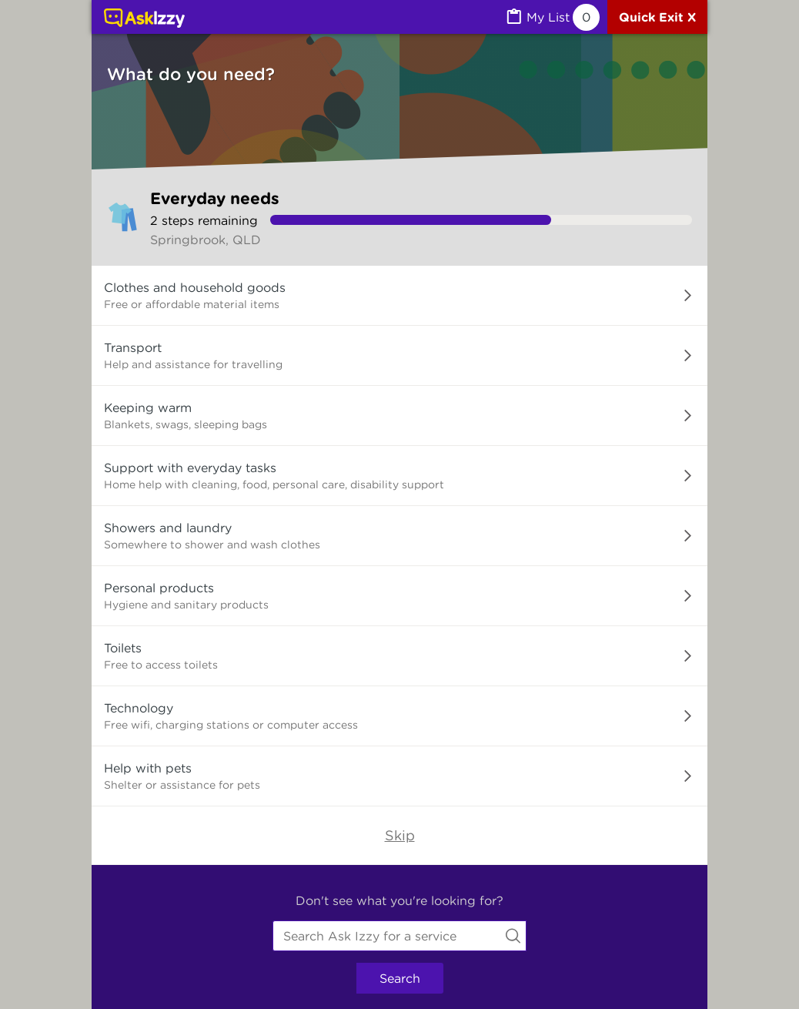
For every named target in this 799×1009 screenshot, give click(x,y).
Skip (400, 835)
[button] (399, 296)
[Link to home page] (144, 19)
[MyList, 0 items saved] (552, 17)
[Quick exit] (657, 17)
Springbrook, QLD (205, 239)
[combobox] (399, 935)
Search (399, 978)
